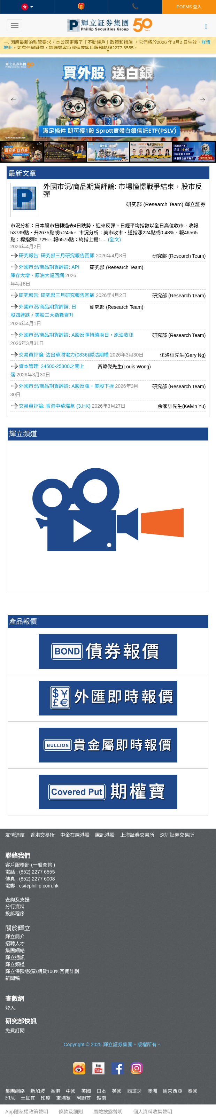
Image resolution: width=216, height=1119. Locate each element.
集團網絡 (15, 950)
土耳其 (28, 1098)
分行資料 (15, 906)
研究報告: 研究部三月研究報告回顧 (57, 255)
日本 (101, 1091)
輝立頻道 (15, 964)
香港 (55, 1091)
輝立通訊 (15, 957)
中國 (71, 1091)
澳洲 (152, 1091)
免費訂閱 (15, 1030)
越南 (101, 1098)
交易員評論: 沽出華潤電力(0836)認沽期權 (64, 355)
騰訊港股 (105, 835)
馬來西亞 (172, 1091)
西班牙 (134, 1091)
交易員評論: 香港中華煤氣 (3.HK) (55, 406)
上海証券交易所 (137, 835)
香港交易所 (42, 835)
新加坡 (37, 1091)
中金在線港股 (75, 835)
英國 (117, 1091)
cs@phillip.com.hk (39, 886)
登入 (10, 1008)
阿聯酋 (83, 1098)
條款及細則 (71, 1111)
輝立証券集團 (117, 1044)
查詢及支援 (17, 899)
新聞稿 (12, 978)
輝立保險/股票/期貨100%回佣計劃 (42, 971)
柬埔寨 (63, 1098)
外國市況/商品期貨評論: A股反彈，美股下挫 (66, 386)
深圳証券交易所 (177, 835)
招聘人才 (15, 943)
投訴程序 (15, 913)
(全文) (114, 239)
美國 (86, 1091)
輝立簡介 (15, 936)
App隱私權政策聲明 (26, 1111)
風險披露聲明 (108, 1111)
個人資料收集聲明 (152, 1111)
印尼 (10, 1098)
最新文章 (22, 173)
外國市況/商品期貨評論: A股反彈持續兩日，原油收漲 (76, 335)
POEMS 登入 (189, 7)
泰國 (193, 1091)
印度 (46, 1098)
